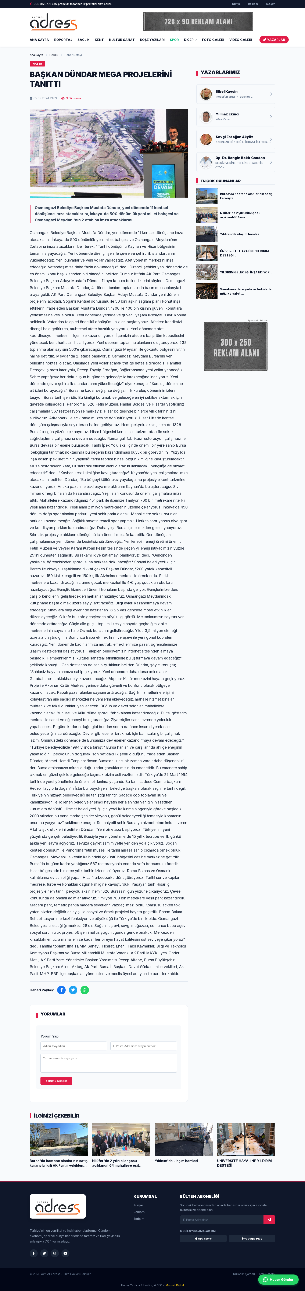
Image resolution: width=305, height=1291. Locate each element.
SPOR (174, 40)
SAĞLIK (84, 40)
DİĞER (190, 40)
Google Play (252, 1238)
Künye (236, 4)
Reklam (253, 4)
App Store (203, 1238)
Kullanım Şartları (244, 1274)
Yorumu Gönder (56, 1080)
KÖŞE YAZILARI (152, 40)
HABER (54, 55)
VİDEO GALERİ (240, 40)
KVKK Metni (267, 1274)
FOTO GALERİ (213, 40)
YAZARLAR (274, 40)
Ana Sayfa (39, 40)
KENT (99, 40)
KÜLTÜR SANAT (122, 40)
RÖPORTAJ (63, 40)
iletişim (270, 4)
